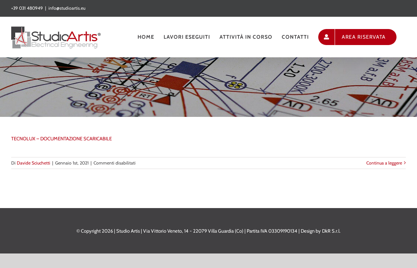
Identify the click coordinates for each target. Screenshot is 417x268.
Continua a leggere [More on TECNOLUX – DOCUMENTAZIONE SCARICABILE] (384, 163)
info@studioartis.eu (66, 8)
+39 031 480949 (27, 8)
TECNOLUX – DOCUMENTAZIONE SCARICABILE (61, 138)
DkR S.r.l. (331, 231)
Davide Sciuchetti (33, 163)
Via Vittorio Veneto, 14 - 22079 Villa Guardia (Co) (193, 231)
